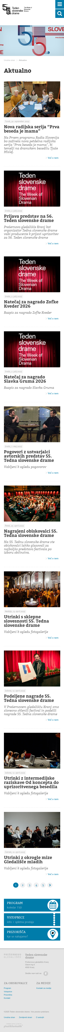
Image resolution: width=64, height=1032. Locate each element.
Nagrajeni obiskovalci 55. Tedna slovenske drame (31, 533)
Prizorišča (8, 995)
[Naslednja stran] (50, 885)
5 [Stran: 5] (43, 885)
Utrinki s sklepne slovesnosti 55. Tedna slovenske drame (26, 621)
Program (7, 988)
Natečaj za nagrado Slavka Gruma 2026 (25, 379)
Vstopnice (8, 992)
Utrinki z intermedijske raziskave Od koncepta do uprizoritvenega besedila (31, 782)
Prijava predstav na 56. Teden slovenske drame (29, 218)
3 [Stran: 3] (29, 885)
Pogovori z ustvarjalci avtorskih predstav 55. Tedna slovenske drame (29, 456)
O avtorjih (40, 1017)
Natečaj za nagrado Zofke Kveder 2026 (31, 304)
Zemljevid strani (25, 1017)
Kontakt (7, 998)
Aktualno (23, 60)
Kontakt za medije (43, 988)
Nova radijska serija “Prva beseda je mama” (31, 129)
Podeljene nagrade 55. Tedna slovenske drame (29, 698)
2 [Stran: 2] (22, 885)
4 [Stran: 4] (36, 885)
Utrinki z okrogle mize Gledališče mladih (28, 859)
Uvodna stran (9, 60)
